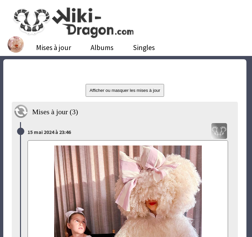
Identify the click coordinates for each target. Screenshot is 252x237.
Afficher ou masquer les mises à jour (125, 90)
